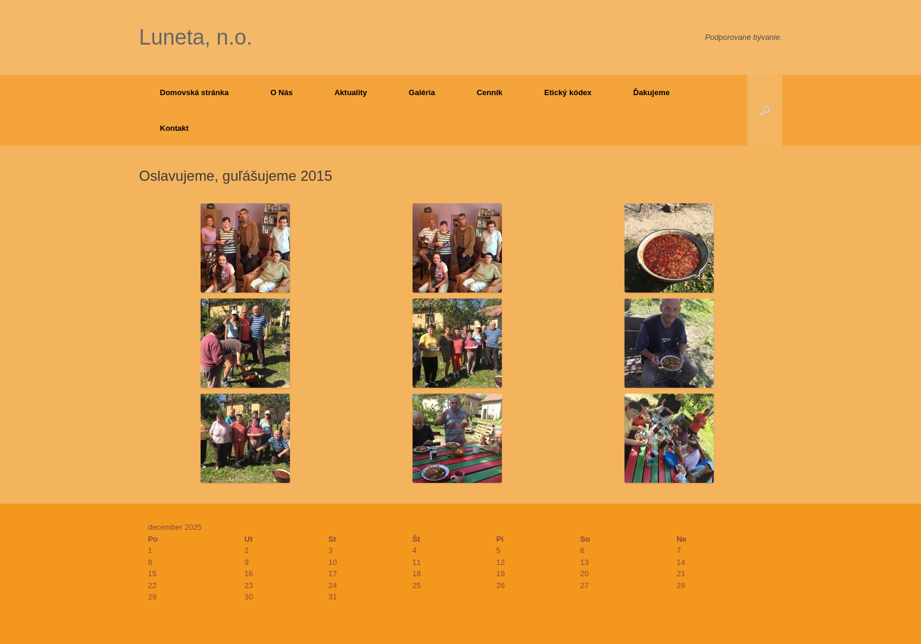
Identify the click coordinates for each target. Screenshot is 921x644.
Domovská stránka (194, 92)
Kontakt (174, 128)
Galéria (422, 92)
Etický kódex (568, 92)
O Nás (281, 92)
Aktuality (351, 92)
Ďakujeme (651, 92)
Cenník (489, 92)
